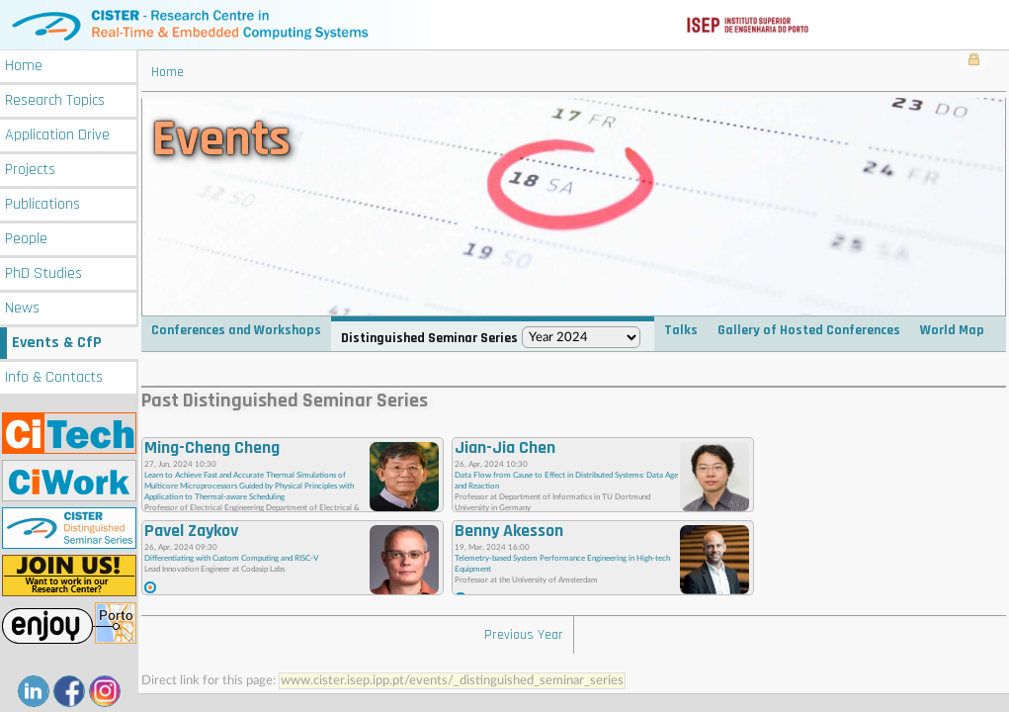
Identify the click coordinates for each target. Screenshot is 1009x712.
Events (57, 342)
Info (54, 377)
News (22, 308)
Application (57, 135)
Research (55, 100)
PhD (43, 273)
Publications (42, 204)
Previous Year (523, 635)
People (26, 238)
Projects (30, 169)
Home (23, 65)
